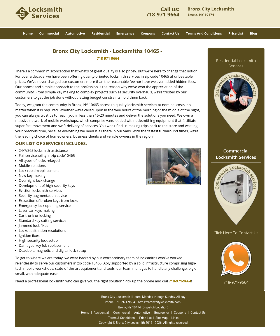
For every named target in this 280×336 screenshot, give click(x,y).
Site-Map (162, 318)
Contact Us (170, 33)
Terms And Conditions (204, 33)
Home (28, 33)
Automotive (75, 33)
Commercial (49, 33)
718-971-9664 (162, 14)
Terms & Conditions (121, 318)
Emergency (125, 33)
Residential (100, 33)
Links (174, 318)
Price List (235, 33)
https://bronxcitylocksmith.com (159, 302)
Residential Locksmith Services (236, 63)
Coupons (148, 33)
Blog (253, 33)
